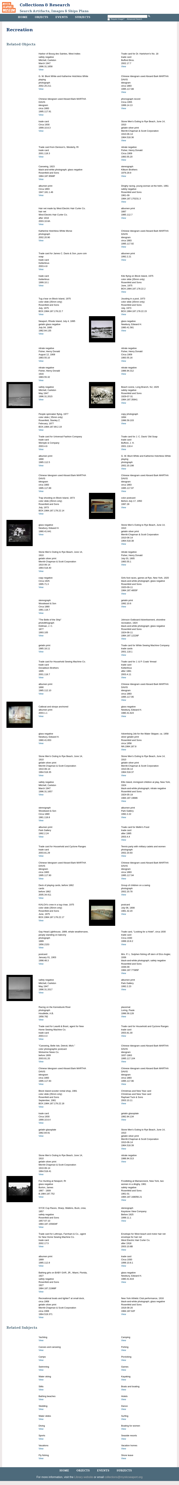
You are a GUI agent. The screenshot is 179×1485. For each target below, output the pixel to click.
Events (61, 17)
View (41, 69)
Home (22, 17)
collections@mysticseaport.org (123, 1477)
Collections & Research (45, 5)
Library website (83, 1477)
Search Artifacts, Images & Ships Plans (54, 11)
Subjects (82, 17)
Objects (41, 17)
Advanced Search (134, 19)
